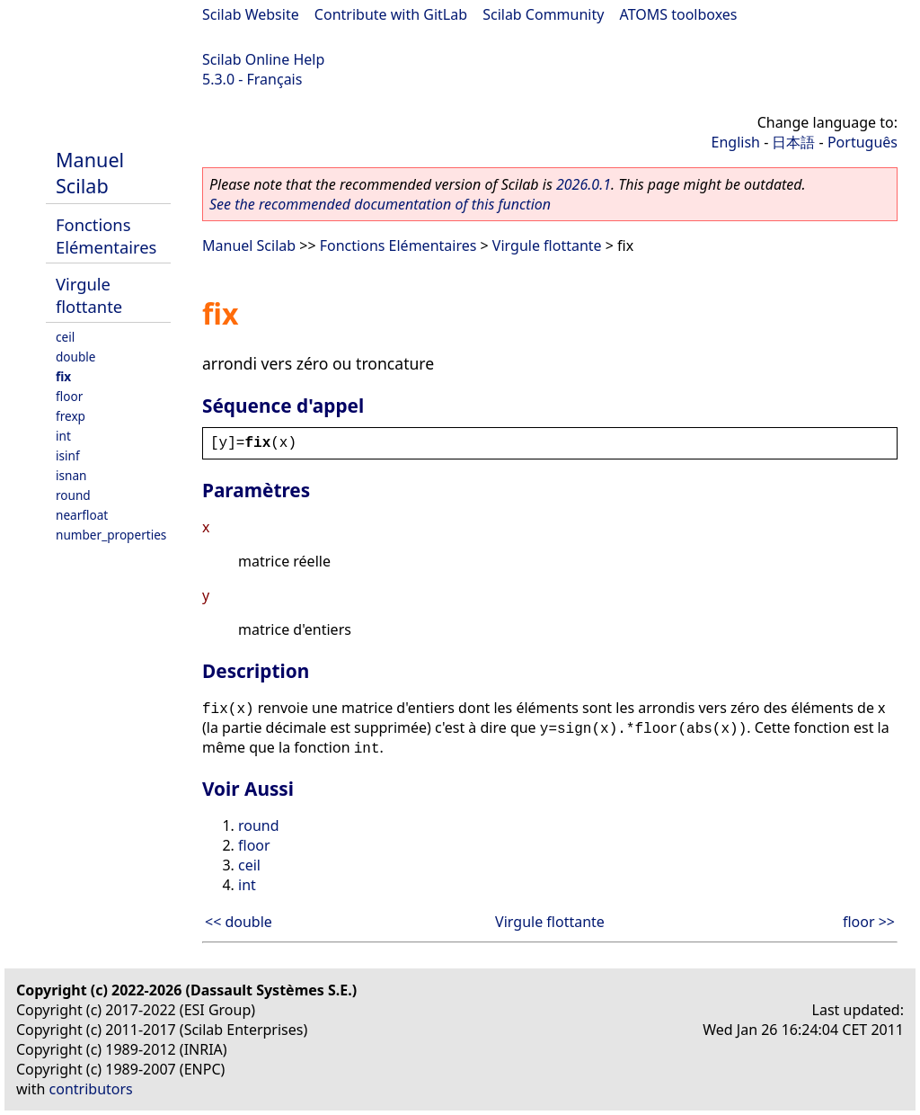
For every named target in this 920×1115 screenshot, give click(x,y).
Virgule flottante (89, 294)
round (73, 495)
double (76, 356)
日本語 (793, 142)
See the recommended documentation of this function (380, 204)
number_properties (111, 534)
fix (63, 376)
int (63, 435)
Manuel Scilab (90, 173)
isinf (68, 455)
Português (862, 142)
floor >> (869, 922)
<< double (238, 922)
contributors (91, 1089)
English (736, 142)
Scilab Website (250, 14)
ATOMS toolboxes (679, 14)
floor (69, 396)
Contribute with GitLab (390, 14)
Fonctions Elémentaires (106, 235)
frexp (70, 415)
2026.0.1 (583, 184)
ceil (65, 336)
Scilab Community (543, 14)
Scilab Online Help (263, 59)
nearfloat (82, 514)
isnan (71, 475)
